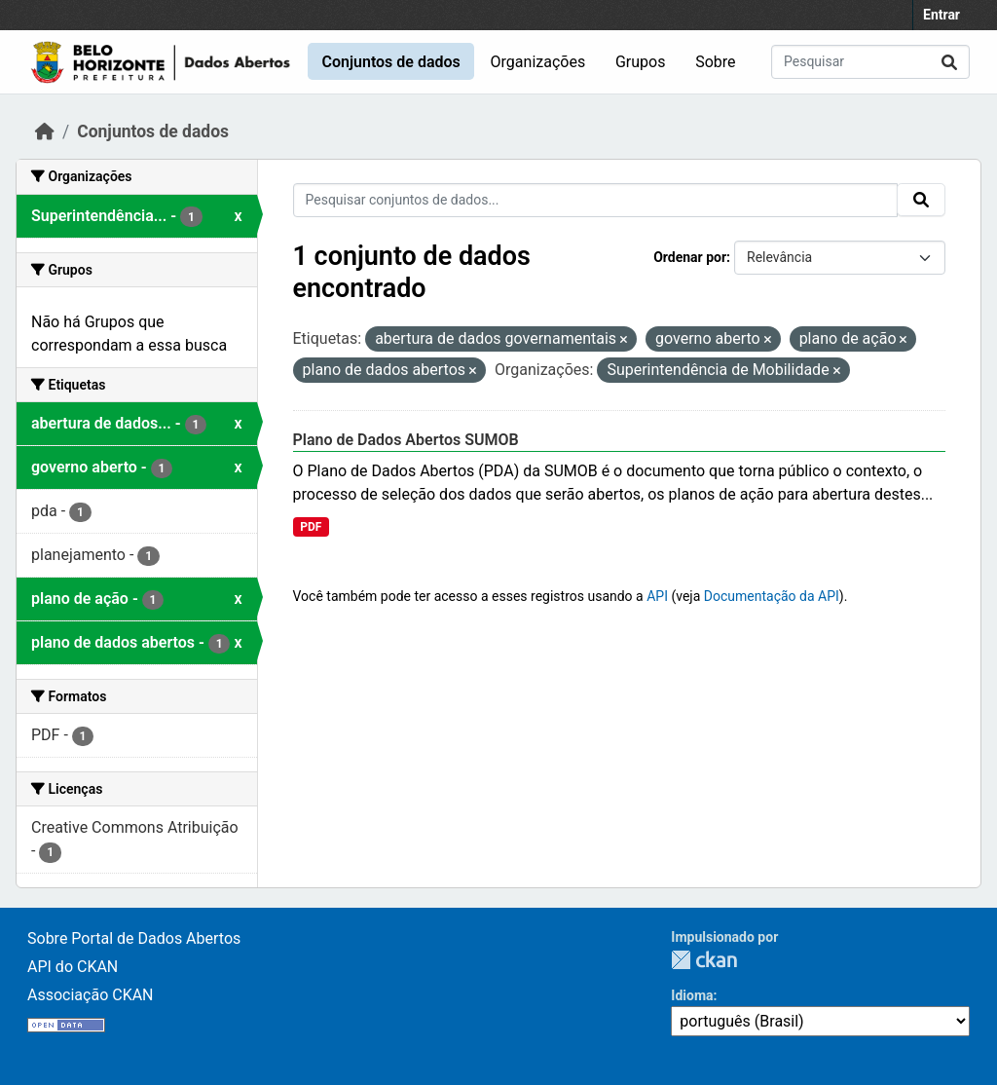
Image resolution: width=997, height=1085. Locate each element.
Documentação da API (771, 596)
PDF (310, 527)
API (657, 596)
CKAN (704, 960)
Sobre (715, 62)
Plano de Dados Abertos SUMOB (406, 439)
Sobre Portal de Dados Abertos (133, 938)
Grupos (640, 62)
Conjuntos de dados (390, 62)
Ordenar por (689, 257)
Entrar (941, 14)
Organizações (538, 62)
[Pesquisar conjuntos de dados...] (870, 62)
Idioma (692, 995)
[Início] (45, 131)
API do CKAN (72, 966)
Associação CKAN (90, 995)
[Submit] (949, 62)
